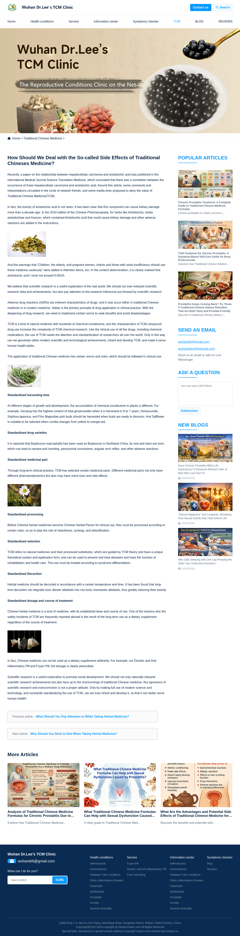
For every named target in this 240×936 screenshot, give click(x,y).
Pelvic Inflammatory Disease (106, 880)
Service (74, 21)
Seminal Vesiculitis (101, 908)
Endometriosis (98, 869)
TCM (177, 21)
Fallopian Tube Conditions (105, 874)
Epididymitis (97, 891)
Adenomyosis (98, 863)
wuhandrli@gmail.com (194, 342)
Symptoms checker (146, 21)
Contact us (200, 7)
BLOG (199, 21)
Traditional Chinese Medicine (42, 138)
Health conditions (42, 21)
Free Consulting (136, 874)
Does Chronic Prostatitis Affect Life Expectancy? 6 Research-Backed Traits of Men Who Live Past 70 (202, 469)
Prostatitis (95, 897)
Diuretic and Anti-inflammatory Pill (146, 869)
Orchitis (94, 902)
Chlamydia (96, 885)
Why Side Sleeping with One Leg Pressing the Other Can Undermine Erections (205, 561)
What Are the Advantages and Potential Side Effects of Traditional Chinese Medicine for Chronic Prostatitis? (195, 814)
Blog (209, 863)
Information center (106, 21)
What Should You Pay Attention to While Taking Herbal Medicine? (82, 716)
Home (12, 21)
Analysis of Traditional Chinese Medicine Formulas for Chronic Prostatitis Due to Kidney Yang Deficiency (40, 814)
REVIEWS (225, 21)
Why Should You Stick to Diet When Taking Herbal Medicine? (73, 733)
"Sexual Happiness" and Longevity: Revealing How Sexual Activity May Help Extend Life (204, 516)
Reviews (212, 869)
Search (225, 7)
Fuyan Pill (132, 863)
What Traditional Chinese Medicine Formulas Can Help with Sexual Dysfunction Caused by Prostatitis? (120, 814)
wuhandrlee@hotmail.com (196, 349)
